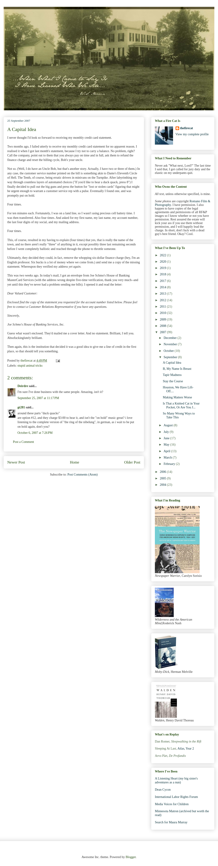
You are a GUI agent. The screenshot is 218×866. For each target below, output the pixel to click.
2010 (163, 313)
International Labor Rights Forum (176, 797)
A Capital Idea (172, 362)
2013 (163, 293)
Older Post (132, 462)
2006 (163, 472)
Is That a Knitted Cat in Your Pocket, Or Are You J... (181, 405)
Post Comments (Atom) (82, 474)
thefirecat (186, 128)
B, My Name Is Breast (177, 368)
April (167, 451)
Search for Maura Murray (171, 822)
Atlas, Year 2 (186, 748)
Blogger (131, 857)
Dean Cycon (163, 789)
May (167, 444)
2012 (163, 300)
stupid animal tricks (29, 365)
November (171, 344)
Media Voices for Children (171, 804)
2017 (163, 281)
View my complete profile (192, 134)
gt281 (21, 407)
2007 (163, 332)
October (169, 351)
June (167, 438)
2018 (163, 274)
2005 (163, 478)
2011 (163, 306)
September (171, 357)
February (170, 464)
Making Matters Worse (177, 397)
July (167, 432)
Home (74, 462)
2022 (163, 255)
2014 (163, 287)
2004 (163, 484)
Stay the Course (173, 381)
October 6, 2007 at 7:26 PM (35, 432)
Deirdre (22, 386)
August (168, 425)
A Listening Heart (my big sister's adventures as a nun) (176, 780)
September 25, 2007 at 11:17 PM (38, 398)
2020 (163, 261)
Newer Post (16, 462)
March (168, 457)
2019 (163, 268)
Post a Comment (23, 442)
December (170, 338)
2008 (163, 326)
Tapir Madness (172, 375)
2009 (163, 319)
